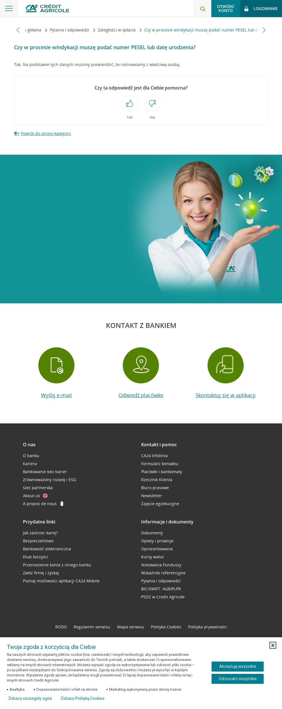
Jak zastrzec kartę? (40, 532)
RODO (61, 627)
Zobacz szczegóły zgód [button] (30, 698)
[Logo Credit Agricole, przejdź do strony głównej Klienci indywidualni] (47, 8)
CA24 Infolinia (154, 455)
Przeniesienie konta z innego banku (57, 564)
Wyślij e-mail (56, 395)
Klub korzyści (35, 556)
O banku (31, 455)
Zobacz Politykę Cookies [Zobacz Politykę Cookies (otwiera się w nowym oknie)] (82, 698)
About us (35, 495)
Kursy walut (152, 556)
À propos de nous (43, 503)
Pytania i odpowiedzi (52, 30)
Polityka (166, 627)
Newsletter (151, 495)
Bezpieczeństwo (38, 540)
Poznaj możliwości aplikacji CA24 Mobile (61, 580)
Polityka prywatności (207, 627)
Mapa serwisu (130, 627)
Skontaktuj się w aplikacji (226, 395)
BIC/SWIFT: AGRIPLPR (161, 589)
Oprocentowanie (157, 548)
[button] (273, 645)
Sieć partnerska (38, 487)
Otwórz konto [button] (225, 8)
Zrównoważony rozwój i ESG (49, 479)
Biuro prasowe (155, 487)
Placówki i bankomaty (161, 471)
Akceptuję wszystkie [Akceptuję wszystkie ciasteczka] (237, 666)
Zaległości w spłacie (99, 30)
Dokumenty (152, 532)
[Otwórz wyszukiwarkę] (202, 8)
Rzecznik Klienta (156, 479)
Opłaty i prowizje (157, 540)
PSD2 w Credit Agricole (163, 597)
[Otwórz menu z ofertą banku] (9, 8)
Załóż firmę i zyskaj (41, 572)
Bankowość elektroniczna (47, 548)
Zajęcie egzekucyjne (160, 503)
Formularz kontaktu (159, 463)
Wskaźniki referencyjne (163, 572)
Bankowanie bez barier (45, 471)
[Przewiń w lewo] (18, 30)
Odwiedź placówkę (141, 395)
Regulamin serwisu (92, 627)
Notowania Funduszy (161, 564)
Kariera (30, 463)
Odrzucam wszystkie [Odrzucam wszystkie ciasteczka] (238, 678)
